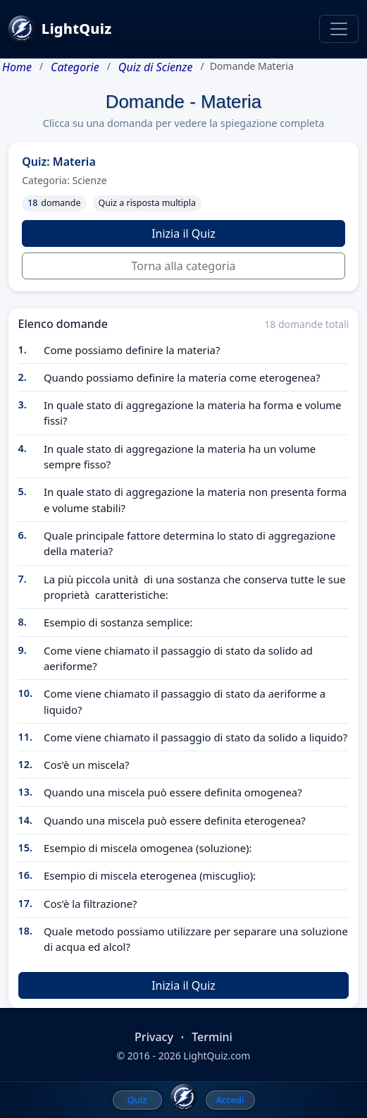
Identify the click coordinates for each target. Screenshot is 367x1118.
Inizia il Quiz (183, 233)
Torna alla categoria (183, 266)
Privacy (154, 1037)
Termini (212, 1037)
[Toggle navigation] (339, 29)
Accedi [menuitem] (230, 1099)
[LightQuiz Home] (184, 1097)
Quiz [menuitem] (137, 1099)
